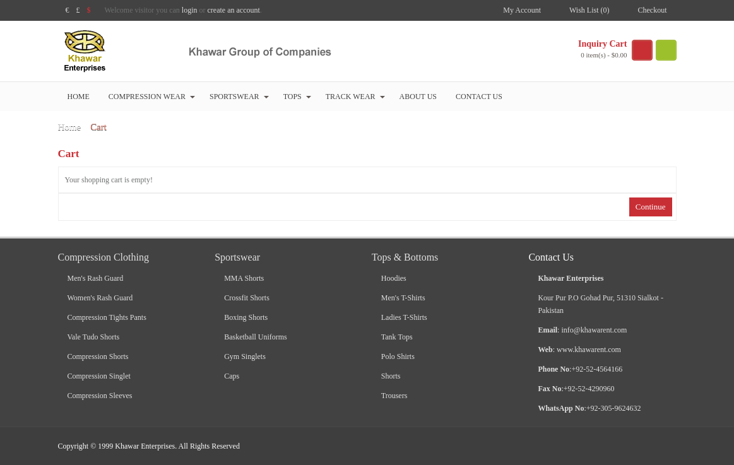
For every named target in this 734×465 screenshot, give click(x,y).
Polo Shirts (398, 356)
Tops (297, 96)
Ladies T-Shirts (404, 317)
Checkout (652, 10)
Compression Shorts (98, 356)
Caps (231, 376)
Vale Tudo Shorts (94, 337)
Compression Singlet (99, 376)
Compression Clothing (103, 257)
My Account (522, 10)
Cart (98, 127)
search (666, 50)
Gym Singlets (245, 356)
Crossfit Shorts (246, 297)
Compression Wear (152, 96)
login (190, 10)
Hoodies (393, 278)
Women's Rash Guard (100, 297)
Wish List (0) (589, 10)
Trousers (394, 395)
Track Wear (355, 96)
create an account (234, 10)
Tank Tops (397, 337)
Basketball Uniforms (255, 337)
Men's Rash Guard (96, 278)
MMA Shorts (244, 278)
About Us (418, 96)
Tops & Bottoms (405, 257)
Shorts (391, 376)
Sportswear (239, 96)
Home (79, 96)
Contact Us (479, 96)
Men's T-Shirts (403, 297)
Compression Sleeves (100, 395)
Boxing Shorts (246, 317)
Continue (651, 206)
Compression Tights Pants (107, 317)
